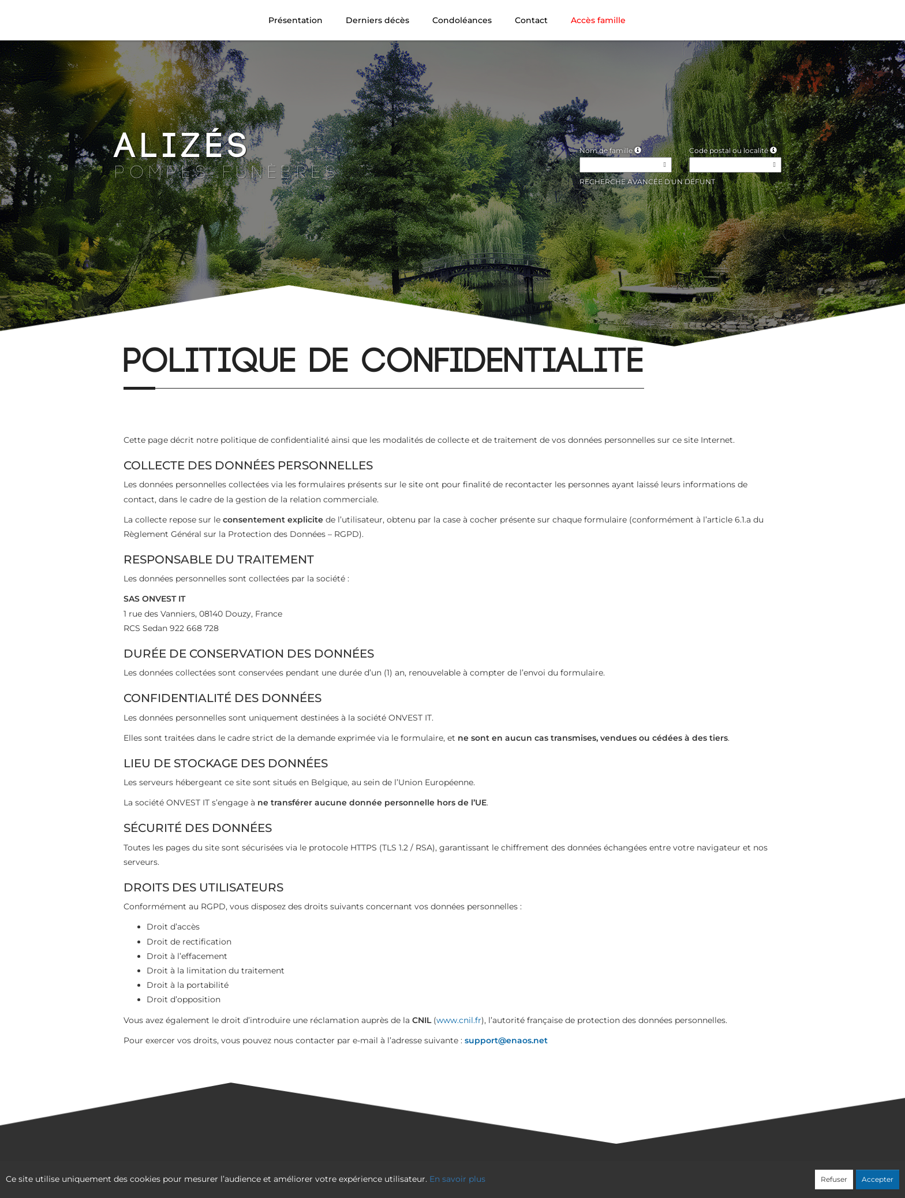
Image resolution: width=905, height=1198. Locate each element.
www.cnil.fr (458, 1020)
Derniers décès (377, 20)
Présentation (295, 20)
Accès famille (598, 20)
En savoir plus (457, 1179)
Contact (531, 20)
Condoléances (462, 20)
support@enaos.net (506, 1040)
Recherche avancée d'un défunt (647, 181)
